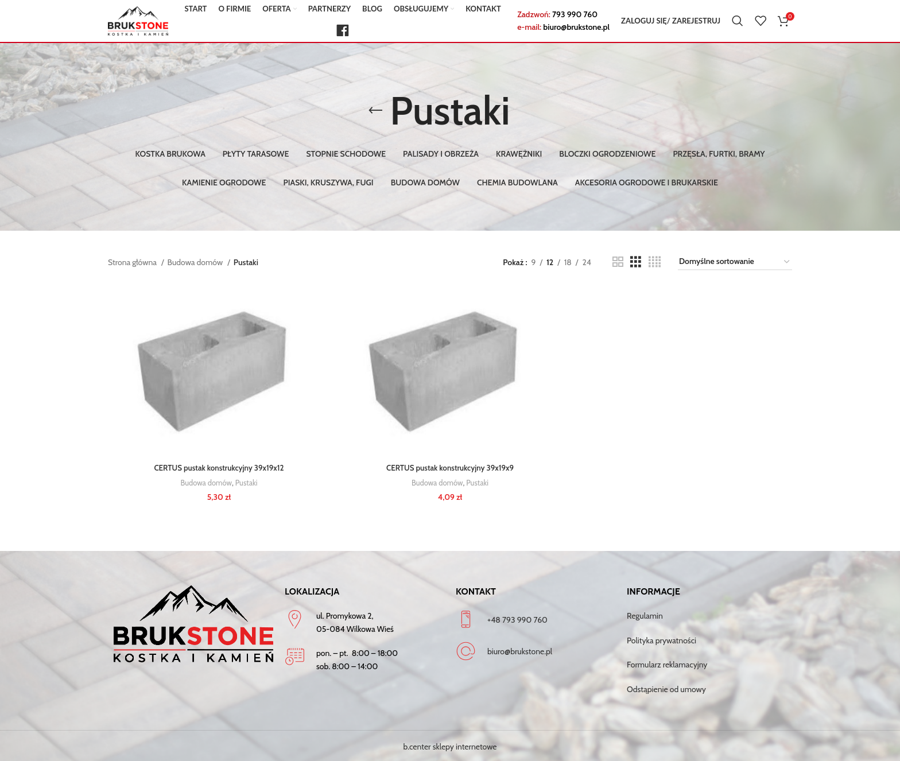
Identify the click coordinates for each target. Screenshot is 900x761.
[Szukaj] (737, 25)
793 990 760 (575, 19)
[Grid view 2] (617, 262)
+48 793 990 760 (517, 617)
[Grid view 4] (655, 262)
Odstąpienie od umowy (666, 687)
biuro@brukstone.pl (576, 32)
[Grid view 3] (635, 262)
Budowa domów (196, 262)
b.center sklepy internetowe (450, 745)
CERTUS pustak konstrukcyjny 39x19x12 (218, 469)
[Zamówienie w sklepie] (735, 262)
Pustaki (246, 483)
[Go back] (375, 110)
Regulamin (645, 614)
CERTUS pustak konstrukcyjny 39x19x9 (450, 469)
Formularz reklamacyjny (667, 663)
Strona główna (133, 262)
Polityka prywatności (661, 638)
